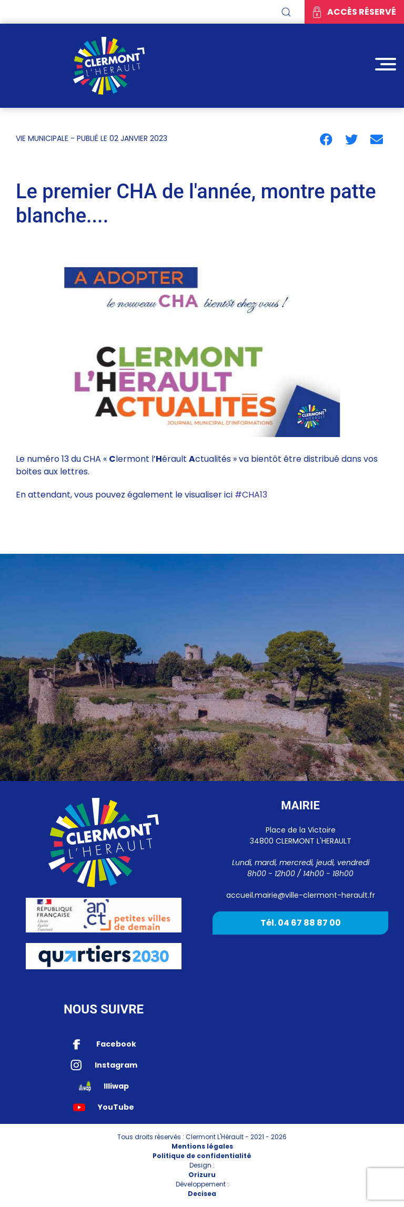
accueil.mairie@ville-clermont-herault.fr (300, 895)
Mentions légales (202, 1146)
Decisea (202, 1193)
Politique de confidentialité (202, 1155)
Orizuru (202, 1174)
